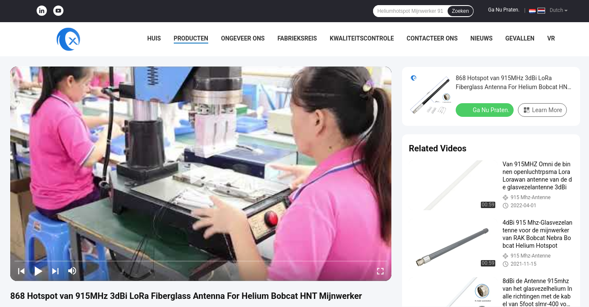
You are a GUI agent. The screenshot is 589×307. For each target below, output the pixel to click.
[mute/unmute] (72, 270)
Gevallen (520, 38)
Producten (191, 38)
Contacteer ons (432, 38)
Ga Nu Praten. (504, 10)
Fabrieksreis (297, 38)
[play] (201, 174)
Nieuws (482, 38)
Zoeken (460, 11)
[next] (55, 270)
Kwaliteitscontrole (362, 38)
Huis (154, 38)
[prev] (21, 270)
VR (551, 38)
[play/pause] (38, 270)
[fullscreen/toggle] (380, 270)
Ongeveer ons (242, 38)
